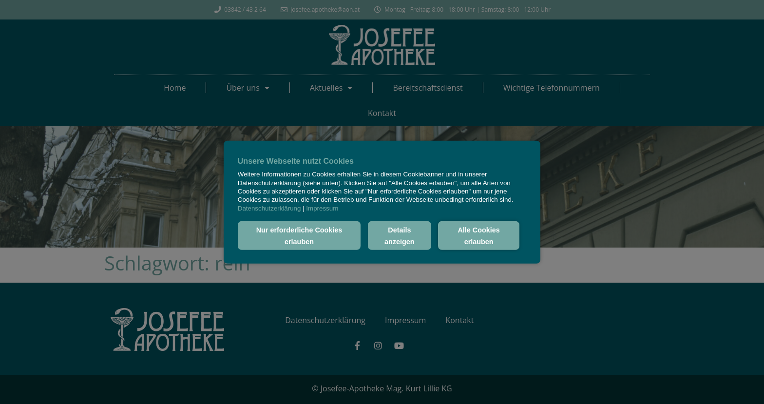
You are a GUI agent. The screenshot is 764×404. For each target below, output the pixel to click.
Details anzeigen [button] (399, 235)
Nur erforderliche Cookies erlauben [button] (299, 235)
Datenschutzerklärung (269, 208)
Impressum (322, 208)
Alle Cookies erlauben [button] (478, 235)
